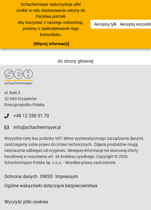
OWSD (46, 176)
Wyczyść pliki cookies (26, 202)
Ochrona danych (21, 176)
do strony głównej (75, 61)
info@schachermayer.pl (37, 127)
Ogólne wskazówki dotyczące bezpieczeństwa (50, 185)
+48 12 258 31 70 (31, 116)
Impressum (66, 176)
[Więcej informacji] (51, 43)
